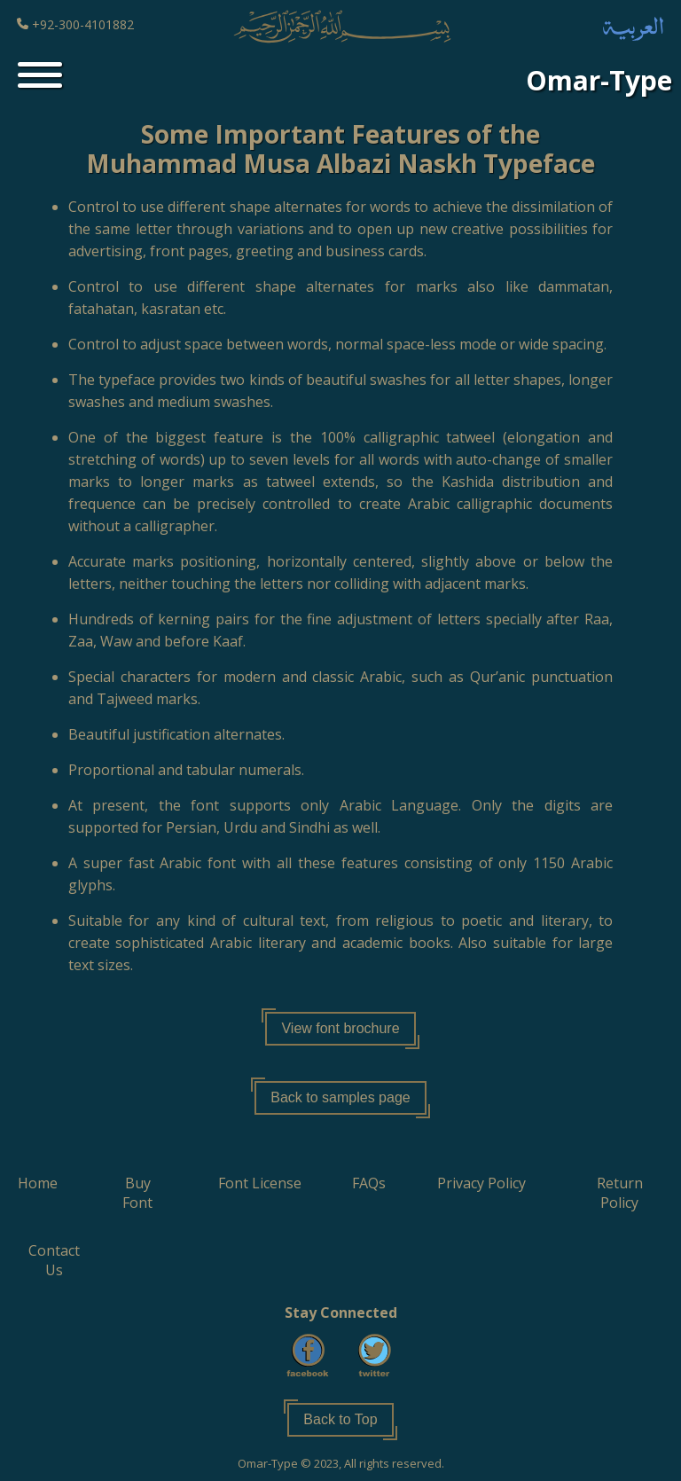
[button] (38, 1183)
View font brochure (340, 1028)
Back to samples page (340, 1097)
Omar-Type (599, 80)
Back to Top (340, 1419)
